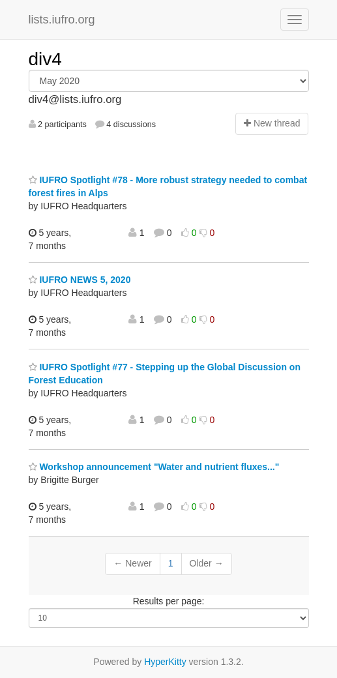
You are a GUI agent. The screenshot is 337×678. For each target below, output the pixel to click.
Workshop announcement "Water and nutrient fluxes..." (154, 467)
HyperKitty (165, 661)
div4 (45, 59)
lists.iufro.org (62, 19)
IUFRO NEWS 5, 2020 (80, 279)
